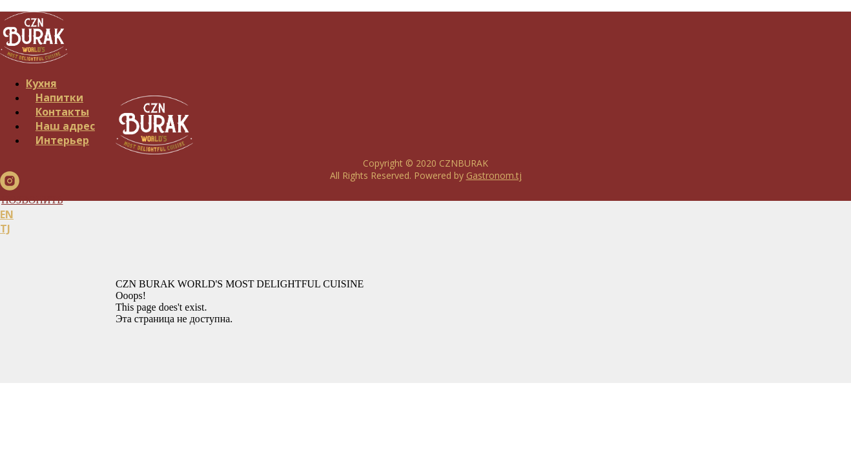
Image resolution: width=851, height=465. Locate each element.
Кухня (41, 83)
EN (7, 214)
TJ (5, 229)
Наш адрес (65, 126)
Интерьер (62, 140)
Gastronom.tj (494, 175)
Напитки (59, 97)
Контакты (62, 112)
